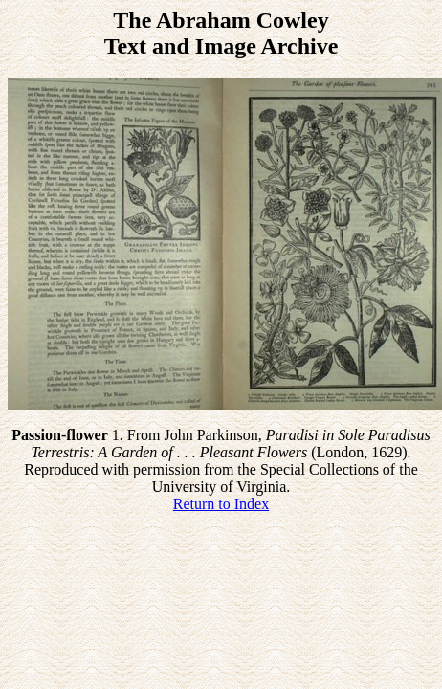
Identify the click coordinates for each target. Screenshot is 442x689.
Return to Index (221, 504)
